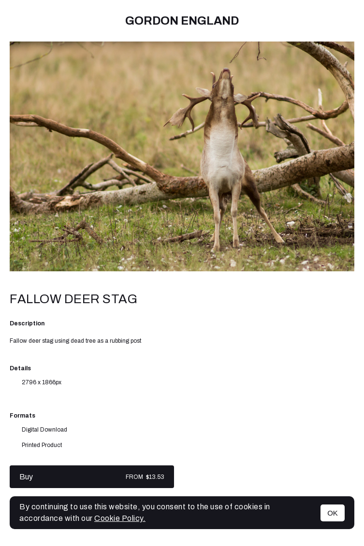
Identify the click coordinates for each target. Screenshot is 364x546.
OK (332, 513)
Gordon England (182, 20)
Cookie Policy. (120, 518)
